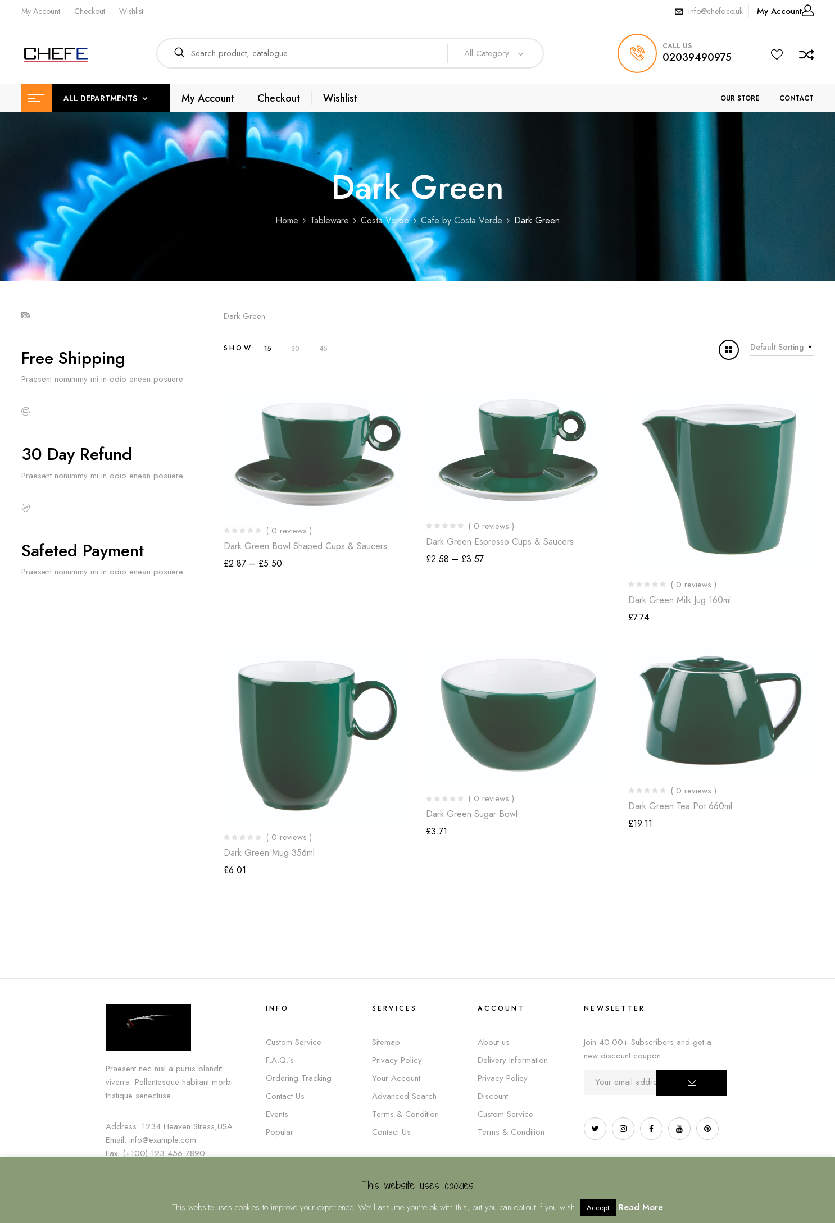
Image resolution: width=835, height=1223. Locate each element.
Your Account (396, 1078)
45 (323, 349)
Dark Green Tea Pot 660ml (680, 806)
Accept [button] (598, 1207)
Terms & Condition (405, 1114)
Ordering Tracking (299, 1078)
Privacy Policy (397, 1060)
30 (295, 349)
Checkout (89, 11)
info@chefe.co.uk (715, 11)
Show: (240, 348)
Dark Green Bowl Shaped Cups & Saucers (305, 546)
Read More (641, 1207)
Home (286, 220)
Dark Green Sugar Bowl (472, 813)
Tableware (329, 220)
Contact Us (285, 1096)
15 (267, 349)
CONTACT (796, 98)
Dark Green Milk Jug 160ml (679, 600)
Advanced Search (404, 1096)
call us (677, 46)
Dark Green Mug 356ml (269, 852)
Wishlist (131, 11)
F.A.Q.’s (280, 1060)
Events (277, 1114)
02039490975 (697, 57)
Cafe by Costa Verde (461, 220)
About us (494, 1042)
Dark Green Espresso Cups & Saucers (500, 541)
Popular (279, 1132)
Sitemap (386, 1042)
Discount (493, 1096)
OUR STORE (739, 98)
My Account (40, 11)
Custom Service (293, 1042)
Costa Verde (385, 220)
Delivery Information (513, 1060)
